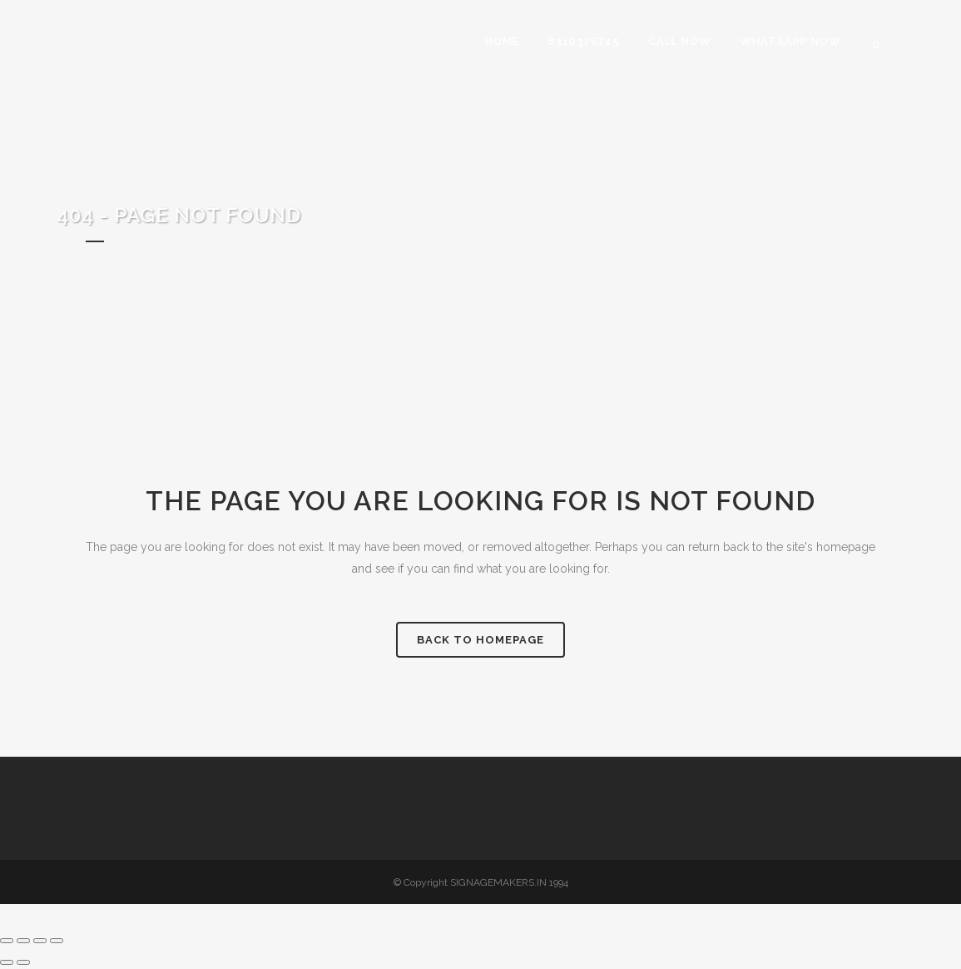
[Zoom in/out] (6, 940)
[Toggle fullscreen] (23, 940)
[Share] (40, 940)
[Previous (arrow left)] (6, 962)
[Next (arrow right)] (23, 962)
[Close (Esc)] (56, 940)
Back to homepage (480, 640)
